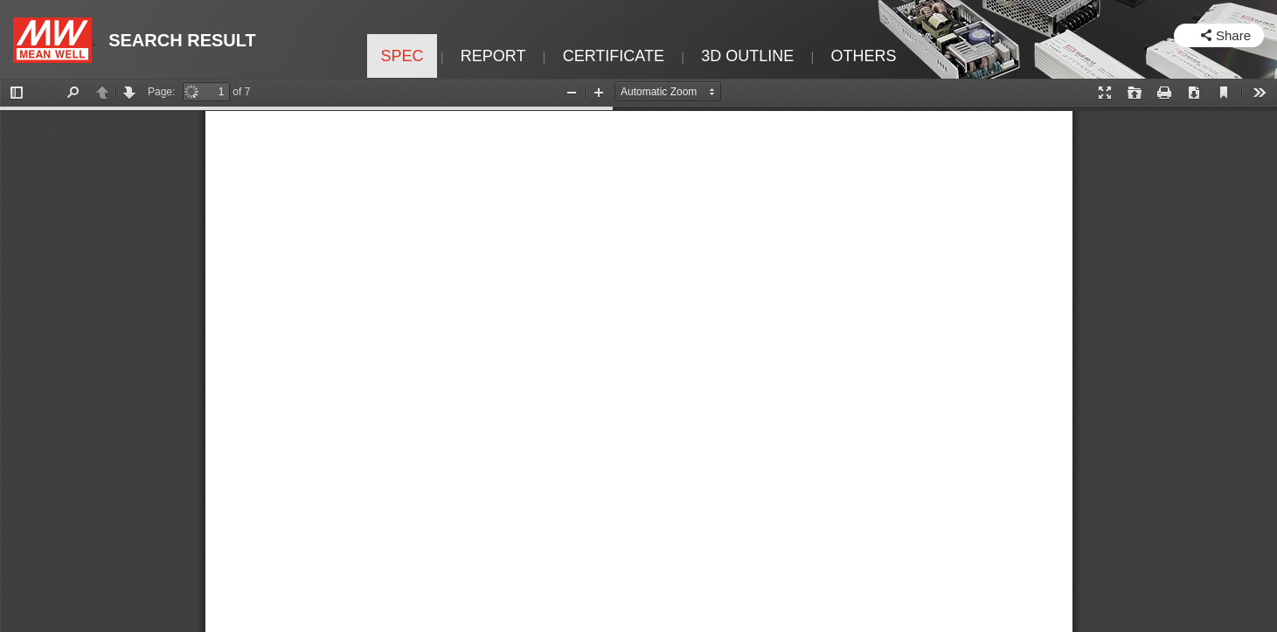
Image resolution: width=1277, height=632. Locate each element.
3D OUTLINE (747, 56)
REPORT (493, 56)
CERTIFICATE (613, 56)
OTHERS (864, 56)
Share (1233, 35)
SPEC (401, 56)
